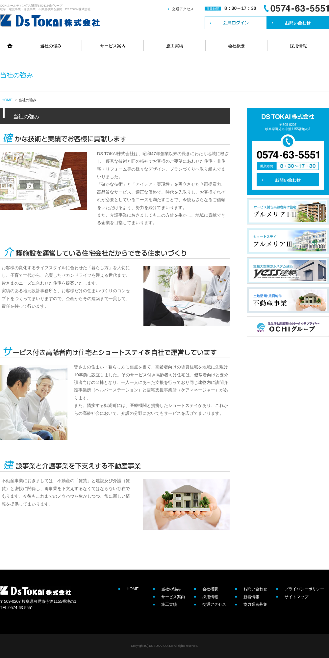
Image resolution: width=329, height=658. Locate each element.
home (10, 45)
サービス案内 (113, 45)
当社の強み (51, 45)
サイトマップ (296, 597)
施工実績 (174, 45)
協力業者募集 (255, 604)
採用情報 (298, 45)
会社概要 (236, 45)
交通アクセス (183, 9)
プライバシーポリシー (304, 589)
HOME (7, 100)
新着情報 (251, 597)
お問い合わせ (255, 589)
